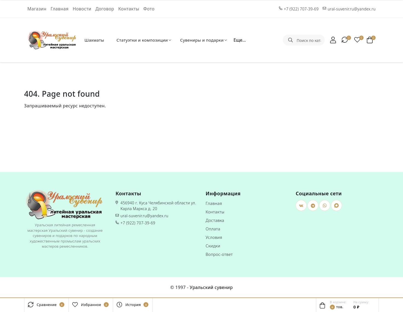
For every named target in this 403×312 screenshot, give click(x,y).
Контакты (128, 9)
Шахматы (94, 40)
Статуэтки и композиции (142, 40)
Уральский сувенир (211, 287)
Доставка (215, 220)
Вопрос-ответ (219, 254)
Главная (60, 9)
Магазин (37, 9)
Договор (104, 9)
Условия (214, 237)
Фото (149, 9)
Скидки (213, 245)
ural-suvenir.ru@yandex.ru (144, 215)
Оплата (213, 228)
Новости (82, 9)
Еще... (240, 40)
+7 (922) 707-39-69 (137, 222)
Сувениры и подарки (202, 40)
